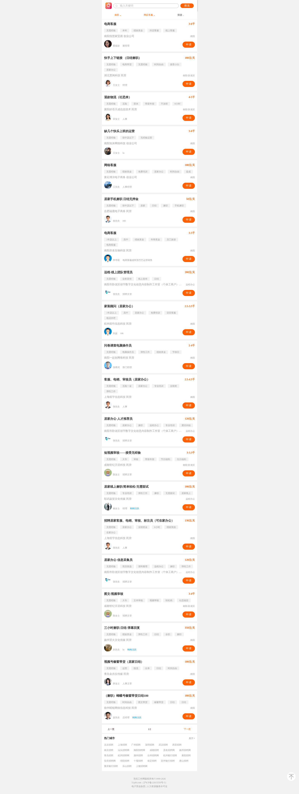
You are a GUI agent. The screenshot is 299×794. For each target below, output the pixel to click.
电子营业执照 (138, 786)
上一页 (111, 729)
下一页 (187, 729)
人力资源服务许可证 (157, 786)
